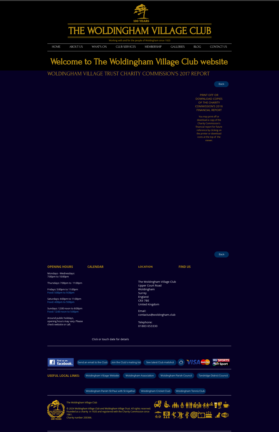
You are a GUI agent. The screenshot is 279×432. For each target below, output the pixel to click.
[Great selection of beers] (215, 405)
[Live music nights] (174, 415)
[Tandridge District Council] (213, 375)
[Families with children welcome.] (175, 405)
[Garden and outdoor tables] (158, 414)
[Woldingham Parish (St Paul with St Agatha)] (110, 391)
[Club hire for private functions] (208, 414)
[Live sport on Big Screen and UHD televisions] (166, 414)
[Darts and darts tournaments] (194, 415)
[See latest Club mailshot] (160, 362)
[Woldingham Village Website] (102, 375)
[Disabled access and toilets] (167, 404)
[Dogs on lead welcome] (217, 415)
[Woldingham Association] (139, 375)
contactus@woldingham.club (156, 314)
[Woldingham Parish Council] (176, 375)
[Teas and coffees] (226, 404)
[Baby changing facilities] (182, 405)
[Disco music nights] (187, 415)
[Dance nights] (180, 415)
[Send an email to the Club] (92, 362)
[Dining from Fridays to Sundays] (197, 405)
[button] (76, 47)
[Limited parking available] (157, 404)
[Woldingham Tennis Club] (190, 391)
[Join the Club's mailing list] (125, 362)
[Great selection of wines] (219, 405)
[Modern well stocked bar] (207, 405)
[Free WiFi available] (225, 415)
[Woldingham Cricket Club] (155, 391)
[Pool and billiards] (201, 414)
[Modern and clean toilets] (189, 405)
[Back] (221, 84)
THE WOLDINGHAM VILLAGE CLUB (139, 31)
